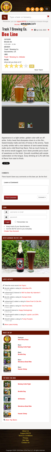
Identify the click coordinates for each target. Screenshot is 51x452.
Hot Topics (22, 285)
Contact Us (25, 442)
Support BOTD (25, 433)
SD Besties (21, 399)
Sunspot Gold (26, 297)
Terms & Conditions (25, 436)
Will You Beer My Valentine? (31, 292)
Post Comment (11, 198)
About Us (25, 431)
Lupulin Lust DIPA (32, 314)
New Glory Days (23, 339)
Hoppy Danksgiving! (25, 310)
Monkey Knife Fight (24, 347)
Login (7, 222)
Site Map (25, 440)
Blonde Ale (8, 42)
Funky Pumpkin (27, 319)
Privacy (25, 438)
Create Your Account (11, 231)
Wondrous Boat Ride (25, 362)
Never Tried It (39, 70)
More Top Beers (11, 420)
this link (17, 24)
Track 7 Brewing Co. (14, 29)
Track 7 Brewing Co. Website (14, 57)
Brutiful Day (22, 354)
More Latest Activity (11, 324)
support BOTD (21, 21)
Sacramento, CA (10, 52)
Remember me (22, 222)
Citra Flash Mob (27, 306)
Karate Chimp (22, 369)
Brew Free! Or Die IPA (33, 301)
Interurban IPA (27, 288)
